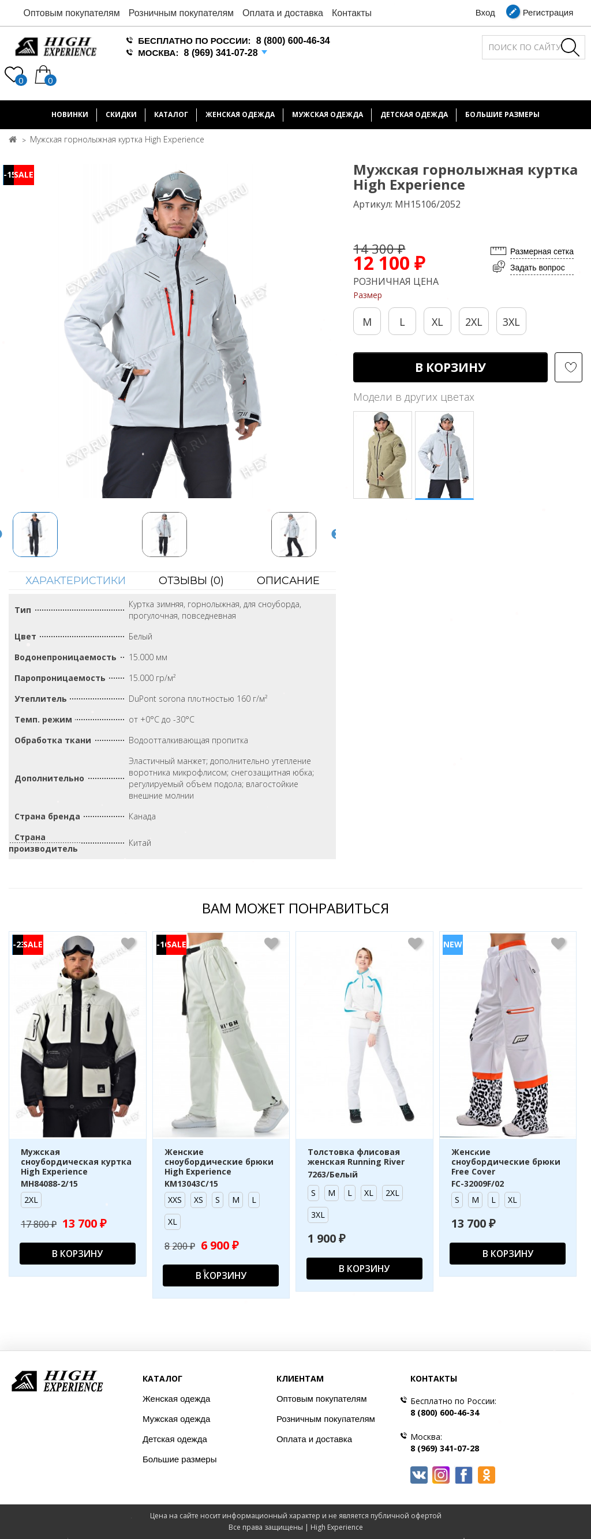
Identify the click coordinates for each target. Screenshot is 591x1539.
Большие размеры (180, 1459)
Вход (485, 12)
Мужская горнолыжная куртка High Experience (117, 139)
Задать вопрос (537, 267)
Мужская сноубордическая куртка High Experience (76, 1161)
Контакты (352, 13)
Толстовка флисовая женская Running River (356, 1157)
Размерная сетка (542, 251)
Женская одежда (240, 114)
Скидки (121, 114)
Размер (367, 294)
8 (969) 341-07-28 (221, 53)
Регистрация (548, 12)
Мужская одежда (327, 114)
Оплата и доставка (282, 13)
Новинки (69, 114)
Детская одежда (414, 114)
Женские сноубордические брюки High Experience (219, 1161)
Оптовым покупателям (72, 13)
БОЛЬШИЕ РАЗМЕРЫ (502, 114)
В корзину (450, 367)
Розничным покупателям (181, 13)
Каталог (171, 114)
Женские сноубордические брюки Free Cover (505, 1161)
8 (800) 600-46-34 (293, 41)
